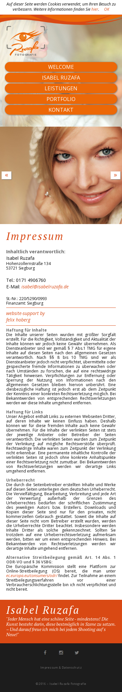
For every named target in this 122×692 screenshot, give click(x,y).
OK (106, 9)
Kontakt (61, 109)
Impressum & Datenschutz (61, 667)
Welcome (61, 66)
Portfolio (61, 99)
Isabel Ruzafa (61, 77)
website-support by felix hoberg (25, 316)
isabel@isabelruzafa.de (45, 286)
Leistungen (61, 88)
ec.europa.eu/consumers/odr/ (31, 575)
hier (94, 9)
